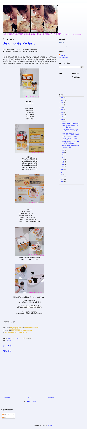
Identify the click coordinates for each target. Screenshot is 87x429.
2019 (62, 112)
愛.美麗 (9, 341)
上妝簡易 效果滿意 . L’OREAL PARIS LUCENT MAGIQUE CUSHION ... (70, 138)
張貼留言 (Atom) (31, 402)
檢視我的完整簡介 (63, 58)
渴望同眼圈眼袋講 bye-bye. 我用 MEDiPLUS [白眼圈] (70, 142)
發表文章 (5, 414)
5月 (63, 162)
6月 (63, 160)
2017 (62, 117)
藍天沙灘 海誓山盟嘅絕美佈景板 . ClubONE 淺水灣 (70, 146)
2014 (62, 172)
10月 (63, 150)
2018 (62, 114)
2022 (62, 105)
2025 (62, 100)
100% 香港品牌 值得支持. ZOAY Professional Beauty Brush (70, 130)
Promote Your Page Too (64, 46)
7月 (63, 157)
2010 (62, 182)
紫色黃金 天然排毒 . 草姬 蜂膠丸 (70, 123)
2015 (62, 170)
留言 (4, 417)
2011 (62, 179)
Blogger (50, 425)
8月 (63, 155)
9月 (63, 152)
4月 (63, 164)
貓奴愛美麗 (61, 42)
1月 (63, 167)
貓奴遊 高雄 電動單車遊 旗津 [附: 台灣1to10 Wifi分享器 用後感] (70, 134)
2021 (62, 107)
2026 (62, 98)
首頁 (29, 397)
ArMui (63, 55)
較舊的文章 (51, 397)
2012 (62, 177)
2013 (62, 175)
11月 (63, 121)
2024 (62, 103)
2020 (62, 110)
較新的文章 (7, 397)
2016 (62, 119)
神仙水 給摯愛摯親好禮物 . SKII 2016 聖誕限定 (70, 126)
